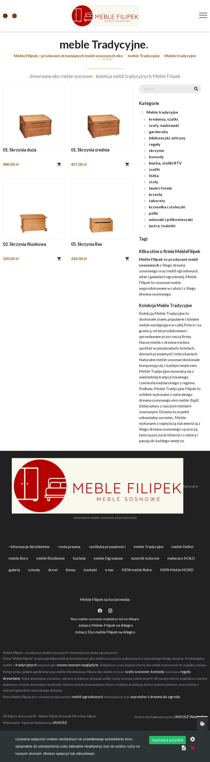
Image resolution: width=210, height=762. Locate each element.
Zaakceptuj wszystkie (167, 740)
